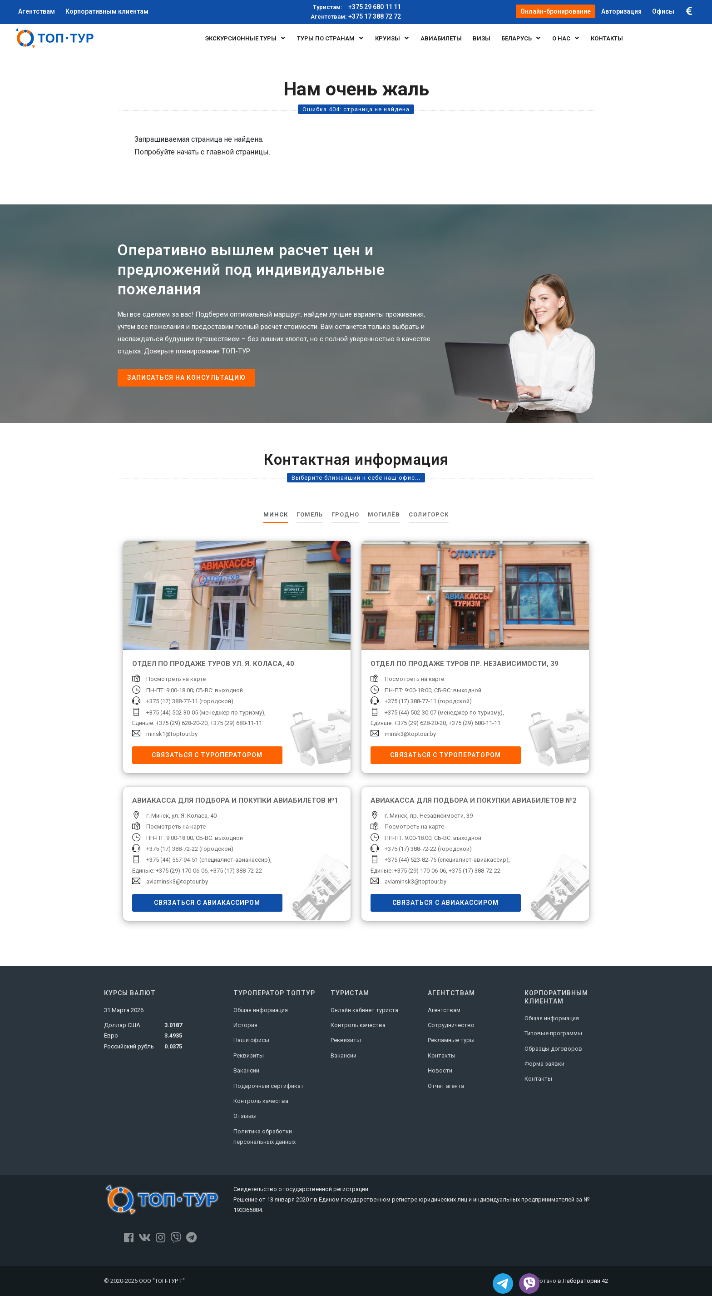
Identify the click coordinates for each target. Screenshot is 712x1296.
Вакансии (246, 1070)
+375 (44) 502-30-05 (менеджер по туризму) (205, 712)
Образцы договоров (553, 1048)
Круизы (392, 38)
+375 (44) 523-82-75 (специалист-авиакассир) (447, 859)
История (245, 1025)
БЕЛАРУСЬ (521, 38)
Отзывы (245, 1115)
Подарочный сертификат (268, 1085)
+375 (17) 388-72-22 (236, 870)
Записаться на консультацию (186, 377)
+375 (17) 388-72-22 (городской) (189, 848)
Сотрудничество (451, 1025)
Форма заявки (544, 1063)
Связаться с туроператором (207, 755)
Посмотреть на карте (176, 678)
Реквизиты (248, 1055)
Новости (440, 1070)
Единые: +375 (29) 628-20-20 (170, 723)
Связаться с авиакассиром (207, 902)
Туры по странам (330, 38)
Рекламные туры (451, 1040)
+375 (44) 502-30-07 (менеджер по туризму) (444, 712)
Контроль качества (260, 1100)
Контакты (441, 1055)
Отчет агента (446, 1085)
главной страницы (237, 152)
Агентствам (444, 1010)
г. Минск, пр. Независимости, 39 (429, 815)
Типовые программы (553, 1033)
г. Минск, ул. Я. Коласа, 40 (181, 815)
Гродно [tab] (345, 514)
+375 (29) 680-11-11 (236, 723)
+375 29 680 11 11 (356, 7)
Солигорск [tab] (429, 514)
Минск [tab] (275, 514)
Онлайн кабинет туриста (364, 1010)
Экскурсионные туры (245, 38)
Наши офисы (251, 1040)
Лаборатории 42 (585, 1280)
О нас (566, 38)
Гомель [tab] (310, 514)
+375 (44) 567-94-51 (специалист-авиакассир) (208, 859)
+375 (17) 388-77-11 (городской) (189, 701)
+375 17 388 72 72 (356, 16)
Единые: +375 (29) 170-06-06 (170, 870)
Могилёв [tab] (384, 514)
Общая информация (260, 1010)
